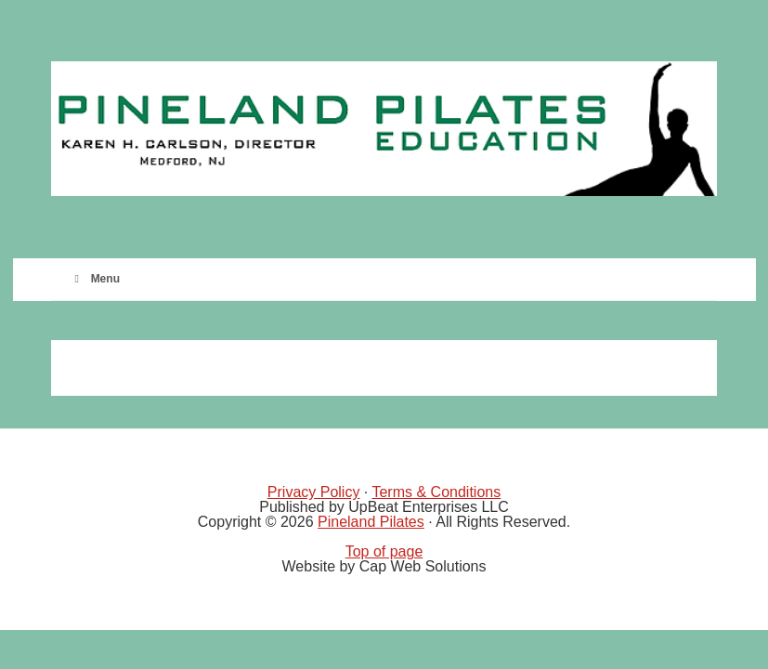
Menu (95, 278)
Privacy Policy (313, 492)
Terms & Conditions (436, 492)
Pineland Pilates (371, 522)
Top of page (384, 551)
